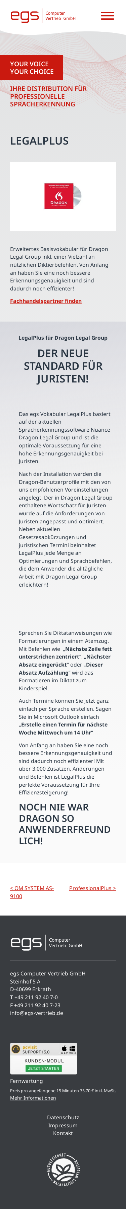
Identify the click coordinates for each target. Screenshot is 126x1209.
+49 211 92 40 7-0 (36, 997)
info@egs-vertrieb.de (36, 1013)
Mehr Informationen (33, 1098)
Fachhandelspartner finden (46, 301)
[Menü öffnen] (107, 16)
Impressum (63, 1125)
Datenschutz (63, 1117)
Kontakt (63, 1133)
